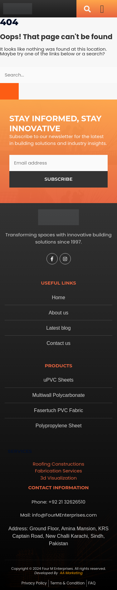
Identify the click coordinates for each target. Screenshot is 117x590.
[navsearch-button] (87, 8)
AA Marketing (71, 572)
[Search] (9, 91)
